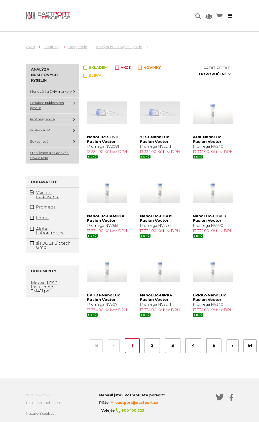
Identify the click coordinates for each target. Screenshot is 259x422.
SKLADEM (96, 67)
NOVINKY (149, 68)
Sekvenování (40, 141)
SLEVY (92, 75)
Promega (43, 207)
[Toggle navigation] (230, 16)
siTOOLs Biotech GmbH (50, 245)
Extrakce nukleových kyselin (47, 105)
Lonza (39, 218)
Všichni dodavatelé (44, 194)
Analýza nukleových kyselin (119, 47)
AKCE (123, 67)
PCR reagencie (42, 119)
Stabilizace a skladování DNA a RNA (49, 155)
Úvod (30, 47)
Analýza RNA (40, 130)
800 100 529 (132, 410)
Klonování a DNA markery (51, 91)
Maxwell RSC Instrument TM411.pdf (44, 287)
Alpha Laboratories (46, 230)
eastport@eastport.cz (136, 402)
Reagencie (77, 47)
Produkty (51, 47)
